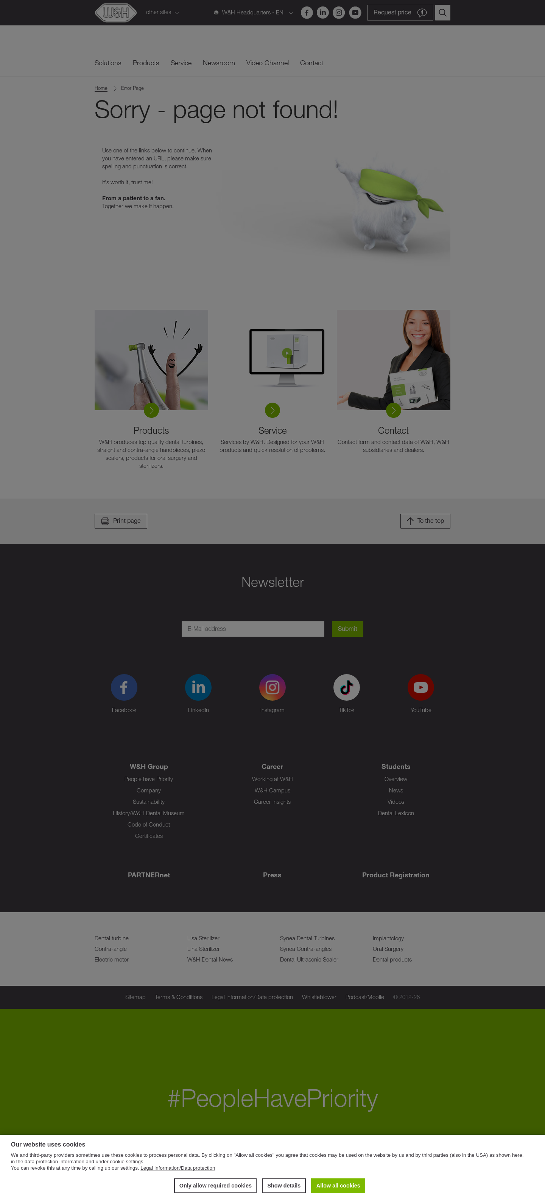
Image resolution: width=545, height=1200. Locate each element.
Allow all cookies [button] (338, 1186)
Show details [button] (284, 1186)
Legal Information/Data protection (177, 1168)
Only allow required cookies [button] (215, 1186)
